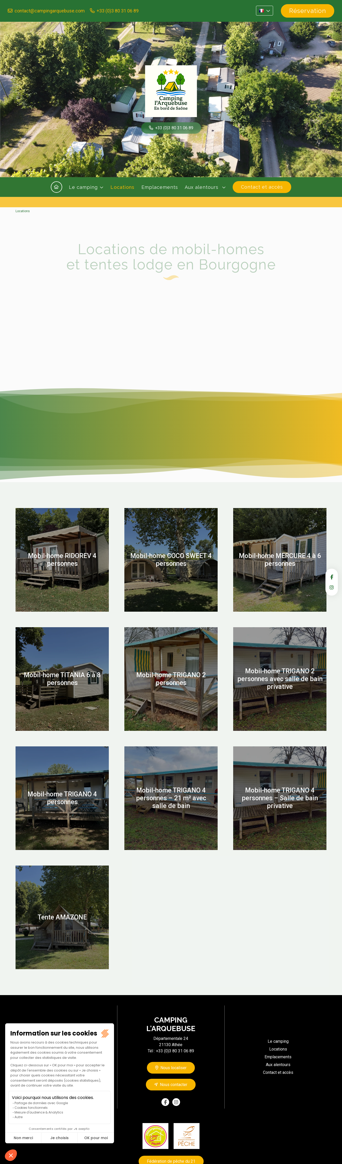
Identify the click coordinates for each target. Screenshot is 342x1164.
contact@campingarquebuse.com (50, 11)
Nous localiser (173, 1067)
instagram (331, 587)
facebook (331, 577)
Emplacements (159, 187)
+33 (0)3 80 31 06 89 (118, 11)
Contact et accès (262, 187)
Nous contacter (173, 1084)
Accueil (56, 187)
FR (264, 11)
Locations (122, 187)
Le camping (83, 187)
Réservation (307, 11)
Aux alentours (202, 187)
